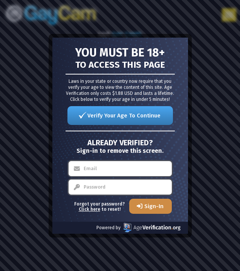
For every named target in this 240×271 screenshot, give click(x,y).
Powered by (138, 227)
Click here (89, 209)
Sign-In (154, 206)
